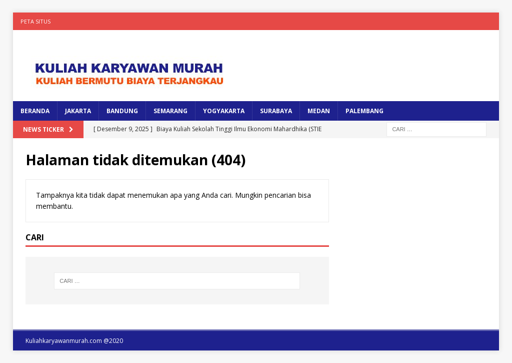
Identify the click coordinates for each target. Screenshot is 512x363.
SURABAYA (276, 111)
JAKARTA (78, 111)
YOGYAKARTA (223, 111)
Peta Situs (35, 21)
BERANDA (35, 111)
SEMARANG (171, 111)
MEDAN (319, 111)
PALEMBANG (365, 111)
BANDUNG (122, 111)
